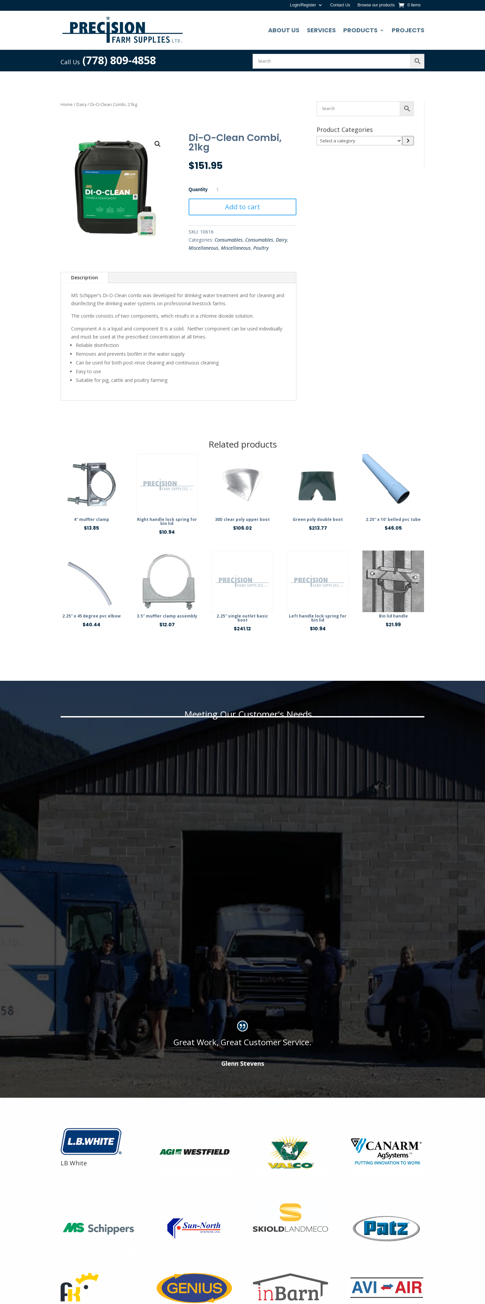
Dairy (81, 104)
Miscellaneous (203, 248)
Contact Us (340, 5)
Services (321, 30)
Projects (408, 30)
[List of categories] (359, 140)
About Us (283, 30)
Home (67, 104)
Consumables (229, 240)
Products (360, 30)
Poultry (260, 248)
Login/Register (303, 5)
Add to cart (242, 206)
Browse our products (376, 5)
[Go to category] (408, 140)
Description (84, 277)
